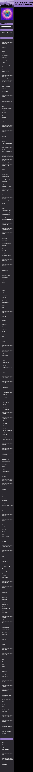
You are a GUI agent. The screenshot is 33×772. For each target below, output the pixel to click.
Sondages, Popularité (5, 669)
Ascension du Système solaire (6, 86)
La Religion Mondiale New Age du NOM (7, 380)
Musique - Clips (4, 529)
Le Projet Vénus (4, 428)
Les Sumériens (4, 489)
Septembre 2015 (4, 661)
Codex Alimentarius (4, 167)
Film (2, 267)
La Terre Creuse (4, 382)
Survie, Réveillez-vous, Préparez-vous (7, 674)
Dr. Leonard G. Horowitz (5, 235)
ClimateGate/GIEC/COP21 (5, 165)
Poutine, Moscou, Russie (5, 604)
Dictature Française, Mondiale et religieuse (6, 229)
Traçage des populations (5, 690)
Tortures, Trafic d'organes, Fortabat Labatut (6, 688)
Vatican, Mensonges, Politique (6, 709)
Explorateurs (3, 263)
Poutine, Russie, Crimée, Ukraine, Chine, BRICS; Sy (6, 606)
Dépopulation (3, 222)
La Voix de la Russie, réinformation (6, 389)
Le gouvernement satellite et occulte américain (6, 411)
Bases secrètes (4, 112)
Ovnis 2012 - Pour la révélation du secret (7, 759)
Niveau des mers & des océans (6, 549)
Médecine (3, 513)
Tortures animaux (4, 686)
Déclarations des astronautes (6, 214)
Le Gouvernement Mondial (5, 409)
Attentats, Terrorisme (4, 103)
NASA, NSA (3, 531)
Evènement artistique (4, 260)
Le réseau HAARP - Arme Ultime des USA (7, 430)
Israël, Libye (3, 331)
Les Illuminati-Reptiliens (5, 454)
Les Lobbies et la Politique (5, 456)
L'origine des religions (5, 355)
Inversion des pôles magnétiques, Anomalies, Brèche (6, 324)
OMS (2, 563)
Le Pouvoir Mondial (4, 418)
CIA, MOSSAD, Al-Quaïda (5, 158)
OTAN (2, 573)
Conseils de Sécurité (4, 181)
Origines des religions (5, 571)
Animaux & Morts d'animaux (5, 71)
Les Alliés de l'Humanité (5, 442)
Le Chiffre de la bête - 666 (5, 402)
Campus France (4, 136)
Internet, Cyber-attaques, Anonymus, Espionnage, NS (7, 320)
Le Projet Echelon (4, 425)
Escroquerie (3, 253)
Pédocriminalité (4, 585)
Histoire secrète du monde (5, 302)
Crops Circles (3, 205)
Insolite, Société (4, 312)
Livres (2, 496)
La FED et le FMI (4, 365)
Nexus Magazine (4, 541)
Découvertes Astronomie (5, 217)
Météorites (3, 520)
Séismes (3, 659)
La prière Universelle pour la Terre (6, 377)
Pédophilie (3, 587)
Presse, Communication (5, 612)
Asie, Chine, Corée (4, 88)
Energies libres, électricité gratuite (6, 243)
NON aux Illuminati (4, 757)
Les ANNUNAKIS (4, 444)
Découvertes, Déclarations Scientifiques (7, 219)
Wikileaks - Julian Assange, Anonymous (7, 731)
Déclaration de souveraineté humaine (7, 212)
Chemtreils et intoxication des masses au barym (7, 156)
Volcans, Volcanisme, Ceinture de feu (7, 726)
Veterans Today (4, 714)
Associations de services (5, 94)
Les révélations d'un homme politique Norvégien (7, 478)
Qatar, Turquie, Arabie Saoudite (6, 624)
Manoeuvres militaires (5, 508)
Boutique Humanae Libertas (5, 749)
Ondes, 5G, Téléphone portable (6, 566)
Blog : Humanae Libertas (5, 747)
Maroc (2, 510)
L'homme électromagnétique (5, 351)
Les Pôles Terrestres (4, 469)
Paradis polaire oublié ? (5, 582)
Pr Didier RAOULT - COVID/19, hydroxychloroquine (6, 608)
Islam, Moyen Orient (4, 329)
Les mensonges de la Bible (5, 459)
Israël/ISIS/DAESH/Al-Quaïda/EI (6, 334)
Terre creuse (3, 684)
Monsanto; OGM (4, 526)
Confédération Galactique (5, 176)
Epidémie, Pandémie (4, 248)
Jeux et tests (3, 341)
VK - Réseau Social (4, 723)
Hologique (3, 754)
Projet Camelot (4, 761)
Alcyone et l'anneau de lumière (6, 55)
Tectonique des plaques (5, 679)
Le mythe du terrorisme (5, 416)
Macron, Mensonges (4, 500)
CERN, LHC (3, 149)
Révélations (3, 642)
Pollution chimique (4, 597)
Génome (3, 285)
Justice (3, 344)
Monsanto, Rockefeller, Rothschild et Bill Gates (7, 524)
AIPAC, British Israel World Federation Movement (7, 53)
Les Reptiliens (4, 476)
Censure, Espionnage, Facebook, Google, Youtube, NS (6, 145)
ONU (2, 568)
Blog (2, 124)
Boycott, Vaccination (4, 129)
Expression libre (4, 265)
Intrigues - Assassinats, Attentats (6, 322)
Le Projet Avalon (4, 420)
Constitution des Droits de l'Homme (6, 186)
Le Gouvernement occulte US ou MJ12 (7, 392)
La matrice (3, 372)
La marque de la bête (4, 370)
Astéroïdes (3, 98)
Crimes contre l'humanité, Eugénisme (7, 200)
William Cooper (4, 733)
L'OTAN (3, 357)
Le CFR (3, 399)
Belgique (3, 115)
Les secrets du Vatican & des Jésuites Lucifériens (7, 480)
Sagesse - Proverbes (4, 649)
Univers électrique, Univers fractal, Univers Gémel (6, 696)
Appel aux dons (4, 76)
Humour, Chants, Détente (5, 310)
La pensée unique (4, 375)
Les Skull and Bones (4, 484)
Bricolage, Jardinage (4, 133)
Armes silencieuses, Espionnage (6, 81)
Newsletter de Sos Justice (5, 536)
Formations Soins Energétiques (6, 272)
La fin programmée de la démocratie (7, 367)
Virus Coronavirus (4, 719)
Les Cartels (3, 447)
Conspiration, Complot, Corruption (6, 184)
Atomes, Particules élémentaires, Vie (7, 101)
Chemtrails (3, 154)
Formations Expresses (5, 270)
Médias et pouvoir (4, 515)
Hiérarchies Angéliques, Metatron (6, 300)
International (3, 318)
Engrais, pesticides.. (4, 245)
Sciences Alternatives (5, 654)
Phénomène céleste (4, 592)
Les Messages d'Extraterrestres (6, 461)
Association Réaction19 (5, 91)
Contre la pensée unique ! (5, 752)
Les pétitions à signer (4, 464)
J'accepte (3, 336)
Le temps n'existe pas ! (5, 437)
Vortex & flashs (4, 728)
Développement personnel (5, 227)
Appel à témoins (4, 74)
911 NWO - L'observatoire (5, 742)
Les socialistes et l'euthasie (5, 486)
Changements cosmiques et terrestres (7, 151)
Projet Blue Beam (4, 617)
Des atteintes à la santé (5, 224)
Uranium (3, 701)
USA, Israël (3, 704)
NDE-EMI (3, 534)
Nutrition (3, 558)
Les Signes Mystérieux (5, 482)
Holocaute (3, 307)
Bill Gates (3, 121)
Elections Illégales (4, 238)
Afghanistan (3, 51)
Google (3, 292)
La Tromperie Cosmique (5, 387)
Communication (4, 171)
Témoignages (3, 681)
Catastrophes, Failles (4, 141)
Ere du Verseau (4, 250)
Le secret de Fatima (4, 434)
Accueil (3, 45)
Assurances (3, 96)
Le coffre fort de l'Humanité (5, 407)
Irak (2, 326)
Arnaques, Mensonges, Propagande (6, 83)
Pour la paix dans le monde (5, 602)
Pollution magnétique (4, 599)
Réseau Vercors (4, 639)
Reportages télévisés (4, 634)
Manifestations (4, 503)
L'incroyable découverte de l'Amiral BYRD (6, 353)
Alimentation (3, 62)
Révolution (3, 644)
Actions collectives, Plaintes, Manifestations (5, 47)
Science (3, 652)
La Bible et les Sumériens (5, 362)
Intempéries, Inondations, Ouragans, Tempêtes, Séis (7, 316)
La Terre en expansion (5, 384)
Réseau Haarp (4, 637)
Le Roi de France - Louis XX (5, 432)
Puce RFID (3, 622)
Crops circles (3, 203)
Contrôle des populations (5, 190)
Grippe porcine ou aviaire (5, 295)
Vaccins (3, 706)
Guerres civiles (4, 297)
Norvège (3, 551)
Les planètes (3, 466)
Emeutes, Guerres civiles (5, 240)
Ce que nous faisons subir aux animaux (7, 143)
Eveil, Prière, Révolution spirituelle (6, 258)
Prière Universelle (4, 615)
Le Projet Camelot (4, 423)
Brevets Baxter (4, 131)
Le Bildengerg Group (4, 394)
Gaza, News (3, 282)
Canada (3, 138)
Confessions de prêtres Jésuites (6, 179)
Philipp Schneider (4, 594)
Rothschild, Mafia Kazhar (5, 647)
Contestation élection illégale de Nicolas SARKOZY (7, 188)
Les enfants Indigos (4, 451)
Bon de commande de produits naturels (7, 126)
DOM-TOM (3, 233)
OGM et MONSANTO (5, 561)
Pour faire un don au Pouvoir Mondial (7, 32)
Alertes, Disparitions (4, 57)
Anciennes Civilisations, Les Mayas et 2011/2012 (7, 66)
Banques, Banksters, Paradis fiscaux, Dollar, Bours (7, 108)
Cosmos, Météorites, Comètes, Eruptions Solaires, (6, 196)
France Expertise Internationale (6, 275)
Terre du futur (3, 766)
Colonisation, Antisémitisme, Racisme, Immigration (7, 169)
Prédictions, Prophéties (5, 610)
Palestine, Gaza (4, 580)
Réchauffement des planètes (5, 629)
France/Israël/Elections (5, 277)
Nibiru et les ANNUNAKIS (5, 544)
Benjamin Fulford (4, 117)
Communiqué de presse (5, 174)
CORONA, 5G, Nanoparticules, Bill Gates (6, 194)
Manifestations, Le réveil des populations (7, 505)
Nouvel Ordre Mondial (5, 553)
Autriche (3, 106)
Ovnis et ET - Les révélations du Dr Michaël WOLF (6, 575)
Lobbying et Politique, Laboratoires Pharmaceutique (6, 498)
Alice (2, 744)
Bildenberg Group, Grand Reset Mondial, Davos (7, 119)
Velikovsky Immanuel (4, 711)
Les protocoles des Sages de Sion (6, 474)
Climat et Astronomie (4, 160)
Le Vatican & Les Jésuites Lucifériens (7, 439)
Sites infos (3, 664)
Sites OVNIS (3, 666)
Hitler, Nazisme (4, 305)
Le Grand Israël (4, 413)
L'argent (3, 346)
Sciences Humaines (4, 656)
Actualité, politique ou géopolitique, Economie (6, 49)
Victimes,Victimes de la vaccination (6, 716)
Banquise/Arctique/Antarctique (6, 110)
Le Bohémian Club (4, 397)
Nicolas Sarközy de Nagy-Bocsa (6, 546)
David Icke (3, 208)
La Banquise (3, 360)
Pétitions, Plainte (4, 589)
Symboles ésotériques (5, 676)
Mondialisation (4, 522)
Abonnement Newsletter (5, 43)
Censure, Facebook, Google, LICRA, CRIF (7, 147)
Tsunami (3, 692)
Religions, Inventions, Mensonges (6, 632)
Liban (2, 494)
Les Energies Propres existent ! (6, 449)
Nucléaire (3, 556)
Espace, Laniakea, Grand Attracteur (6, 255)
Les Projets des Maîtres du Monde (6, 471)
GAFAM (3, 280)
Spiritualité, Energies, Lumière (6, 671)
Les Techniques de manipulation (6, 491)
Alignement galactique (5, 60)
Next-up (3, 539)
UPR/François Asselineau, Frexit (6, 699)
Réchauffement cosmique (5, 627)
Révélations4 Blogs (4, 764)
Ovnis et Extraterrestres (5, 577)
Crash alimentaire (4, 198)
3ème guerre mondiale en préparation (7, 41)
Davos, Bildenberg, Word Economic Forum (6, 210)
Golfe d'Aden (3, 290)
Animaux (3, 69)
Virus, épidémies (4, 721)
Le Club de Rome (4, 404)
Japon (2, 339)
